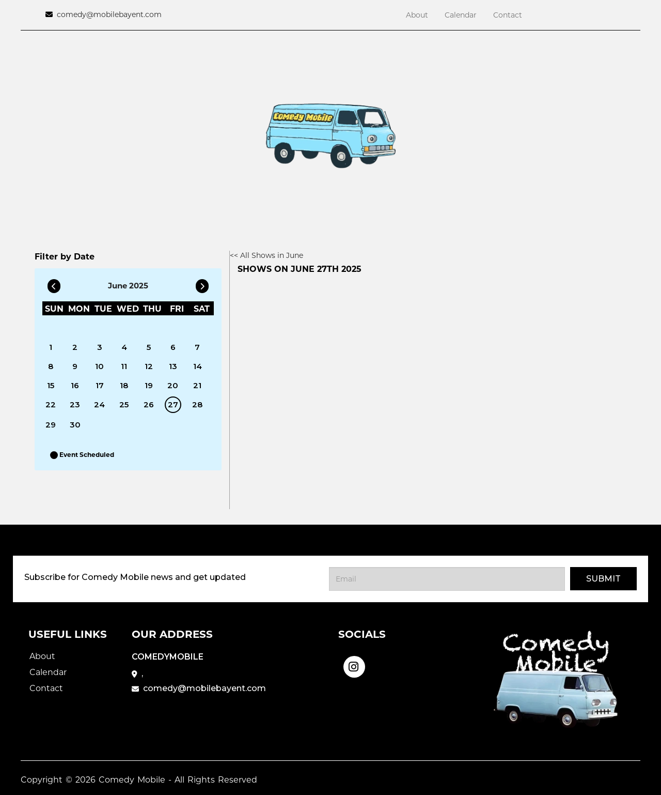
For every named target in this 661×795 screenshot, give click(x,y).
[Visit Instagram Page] (354, 663)
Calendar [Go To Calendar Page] (461, 15)
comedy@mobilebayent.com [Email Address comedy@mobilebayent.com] (109, 14)
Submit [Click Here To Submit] (603, 579)
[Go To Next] (202, 283)
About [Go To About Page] (417, 15)
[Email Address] (447, 579)
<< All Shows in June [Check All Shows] (266, 255)
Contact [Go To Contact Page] (507, 15)
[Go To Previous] (54, 283)
